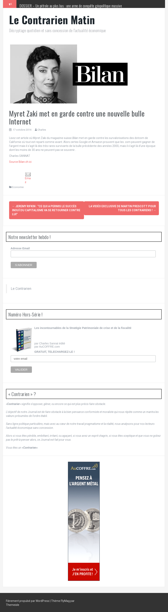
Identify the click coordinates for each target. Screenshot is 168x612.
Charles (41, 129)
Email (28, 178)
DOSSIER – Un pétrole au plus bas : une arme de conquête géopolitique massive (70, 5)
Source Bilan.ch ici (20, 161)
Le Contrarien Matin (52, 19)
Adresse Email (20, 247)
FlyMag (65, 600)
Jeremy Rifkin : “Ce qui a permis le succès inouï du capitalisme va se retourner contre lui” (46, 210)
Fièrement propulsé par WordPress (28, 600)
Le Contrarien (21, 288)
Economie (18, 187)
